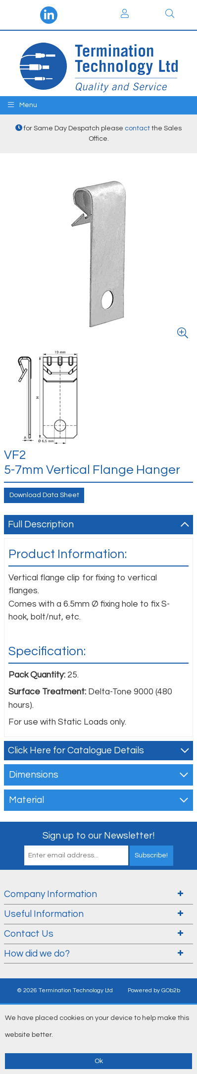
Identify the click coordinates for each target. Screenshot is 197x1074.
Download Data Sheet (44, 495)
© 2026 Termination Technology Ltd (65, 990)
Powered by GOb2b (154, 990)
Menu (22, 105)
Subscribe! (151, 855)
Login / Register (125, 13)
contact (137, 128)
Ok (99, 1061)
